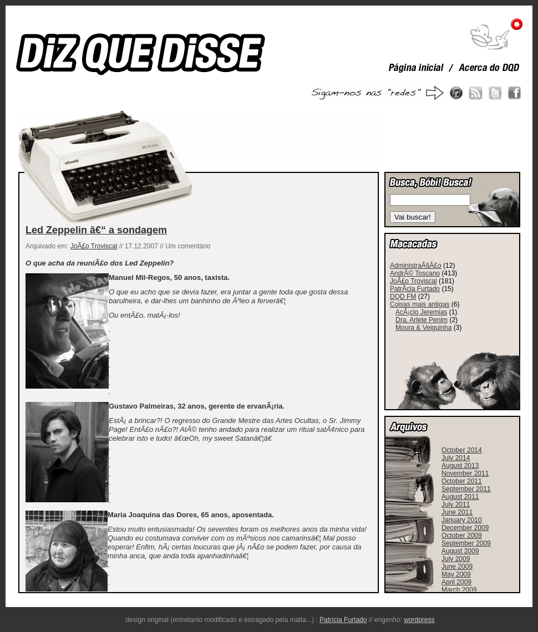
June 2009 (457, 566)
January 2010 (461, 520)
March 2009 (458, 590)
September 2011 (466, 489)
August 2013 (460, 466)
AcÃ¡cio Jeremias (421, 312)
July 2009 (455, 559)
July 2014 (455, 458)
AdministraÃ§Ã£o (415, 265)
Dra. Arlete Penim (421, 320)
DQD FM (403, 296)
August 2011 (460, 497)
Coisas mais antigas (419, 304)
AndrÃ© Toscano (415, 273)
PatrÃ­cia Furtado (415, 289)
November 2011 (465, 473)
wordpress (419, 620)
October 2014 (461, 450)
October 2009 (461, 535)
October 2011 (461, 481)
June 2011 (457, 512)
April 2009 (456, 582)
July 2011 (455, 504)
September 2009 (466, 543)
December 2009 (465, 528)
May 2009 (456, 574)
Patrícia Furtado (343, 620)
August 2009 (460, 551)
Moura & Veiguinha (423, 328)
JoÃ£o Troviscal (94, 246)
